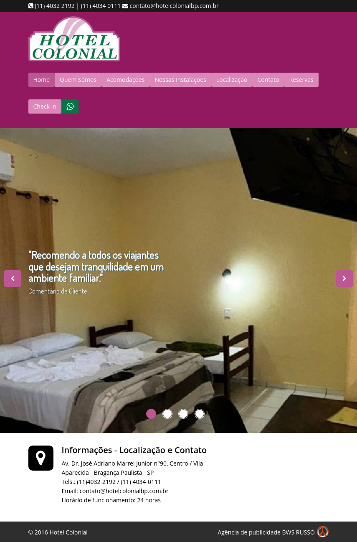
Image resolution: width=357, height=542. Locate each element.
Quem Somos (78, 80)
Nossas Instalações (180, 80)
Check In (44, 106)
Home (41, 80)
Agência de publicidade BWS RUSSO (273, 533)
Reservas (301, 80)
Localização (232, 80)
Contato (268, 80)
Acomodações (125, 80)
